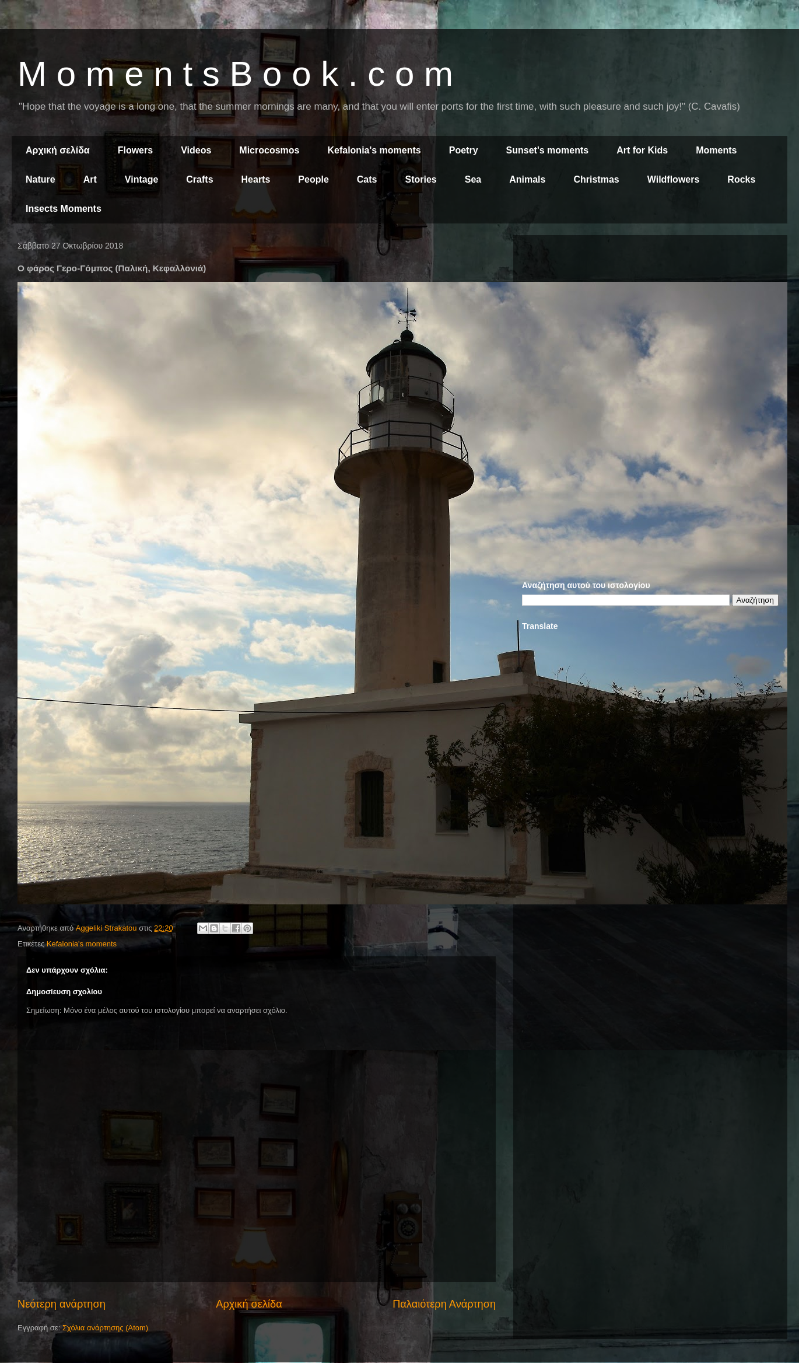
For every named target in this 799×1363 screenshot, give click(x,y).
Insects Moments (63, 209)
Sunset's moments (547, 150)
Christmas (596, 179)
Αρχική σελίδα (58, 150)
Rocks (741, 179)
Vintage (142, 179)
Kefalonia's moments (373, 150)
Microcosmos (269, 150)
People (313, 179)
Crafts (199, 179)
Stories (421, 179)
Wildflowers (673, 179)
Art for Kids (642, 150)
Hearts (256, 179)
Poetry (463, 150)
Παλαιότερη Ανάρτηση (444, 1304)
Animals (527, 179)
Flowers (135, 150)
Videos (196, 150)
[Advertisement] (650, 325)
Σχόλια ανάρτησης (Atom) (105, 1327)
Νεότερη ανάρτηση (61, 1304)
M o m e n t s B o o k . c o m (235, 73)
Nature (40, 179)
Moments (716, 150)
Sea (473, 179)
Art (90, 179)
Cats (367, 179)
